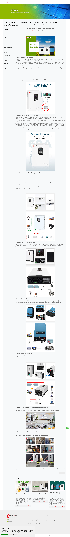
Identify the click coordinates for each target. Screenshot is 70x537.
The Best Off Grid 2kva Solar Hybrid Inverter (23, 494)
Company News (7, 32)
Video (46, 520)
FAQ (5, 37)
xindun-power (10, 521)
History (37, 520)
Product (32, 2)
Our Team (37, 524)
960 (39, 505)
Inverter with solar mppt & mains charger (34, 173)
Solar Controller (7, 55)
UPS (5, 68)
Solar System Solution (29, 524)
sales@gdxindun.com (11, 523)
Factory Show (38, 523)
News (50, 2)
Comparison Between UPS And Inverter (56, 494)
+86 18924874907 (10, 519)
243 (32, 30)
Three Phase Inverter (8, 47)
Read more (29, 501)
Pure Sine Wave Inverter (8, 50)
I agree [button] (3, 534)
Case (47, 2)
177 (56, 501)
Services (42, 2)
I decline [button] (6, 534)
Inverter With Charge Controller (8, 44)
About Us (37, 2)
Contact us (55, 2)
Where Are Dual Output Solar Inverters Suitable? (39, 494)
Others (5, 71)
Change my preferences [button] (12, 534)
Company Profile (38, 519)
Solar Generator (7, 52)
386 (22, 501)
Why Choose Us (48, 519)
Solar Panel (6, 63)
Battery (5, 60)
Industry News (15, 20)
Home (28, 2)
